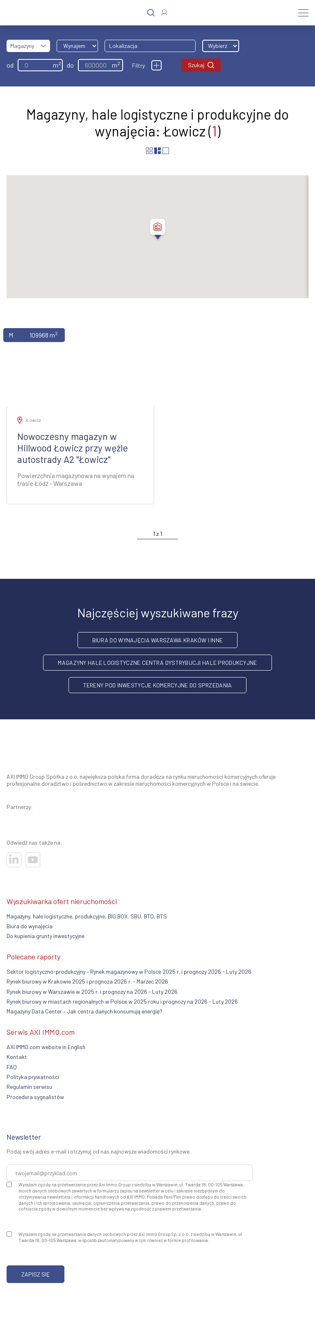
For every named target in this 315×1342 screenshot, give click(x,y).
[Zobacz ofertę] (80, 363)
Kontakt (17, 1056)
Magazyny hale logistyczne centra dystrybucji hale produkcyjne (157, 662)
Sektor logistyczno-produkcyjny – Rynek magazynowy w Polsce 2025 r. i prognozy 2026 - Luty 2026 (129, 971)
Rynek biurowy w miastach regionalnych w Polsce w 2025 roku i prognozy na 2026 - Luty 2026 (122, 1001)
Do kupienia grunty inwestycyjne (45, 935)
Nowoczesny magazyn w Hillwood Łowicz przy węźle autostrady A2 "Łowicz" (72, 448)
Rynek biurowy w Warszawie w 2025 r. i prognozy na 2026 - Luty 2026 (92, 991)
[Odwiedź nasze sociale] (14, 859)
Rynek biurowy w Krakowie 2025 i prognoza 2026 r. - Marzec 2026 (87, 981)
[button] (157, 230)
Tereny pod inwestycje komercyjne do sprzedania (157, 685)
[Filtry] (156, 65)
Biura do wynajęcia (29, 926)
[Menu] (303, 12)
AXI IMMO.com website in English (46, 1046)
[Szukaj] (151, 13)
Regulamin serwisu (29, 1086)
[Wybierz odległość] (220, 46)
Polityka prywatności (33, 1076)
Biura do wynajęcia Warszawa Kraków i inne (157, 640)
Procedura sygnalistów (35, 1096)
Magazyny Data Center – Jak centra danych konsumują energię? (84, 1011)
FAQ (12, 1066)
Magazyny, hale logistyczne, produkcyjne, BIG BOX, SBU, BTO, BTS (87, 916)
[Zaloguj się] (164, 12)
